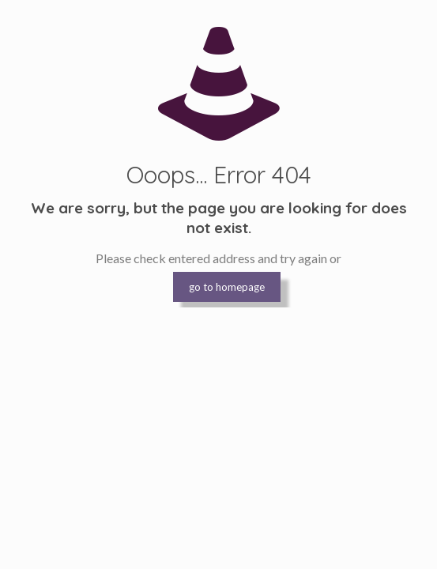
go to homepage (227, 287)
